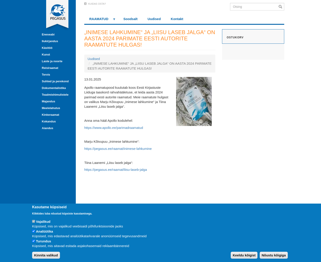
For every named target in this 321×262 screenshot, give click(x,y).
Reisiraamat (50, 68)
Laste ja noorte (52, 61)
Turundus (43, 241)
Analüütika (44, 231)
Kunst (46, 54)
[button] (194, 101)
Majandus (48, 101)
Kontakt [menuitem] (177, 19)
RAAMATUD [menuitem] (100, 20)
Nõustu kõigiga (274, 255)
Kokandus (49, 121)
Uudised (94, 59)
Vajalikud (43, 221)
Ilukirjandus (50, 41)
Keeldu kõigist (244, 255)
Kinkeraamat (50, 114)
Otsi (281, 6)
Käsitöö (47, 48)
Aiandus (47, 128)
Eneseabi (48, 34)
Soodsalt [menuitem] (130, 19)
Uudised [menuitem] (154, 19)
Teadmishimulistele (55, 94)
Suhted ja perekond (55, 81)
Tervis (46, 74)
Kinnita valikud (46, 255)
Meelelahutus (51, 108)
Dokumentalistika (54, 88)
